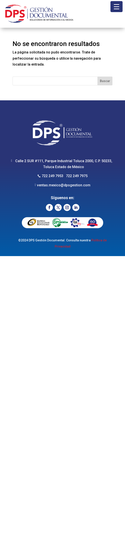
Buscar (105, 81)
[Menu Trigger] (116, 6)
